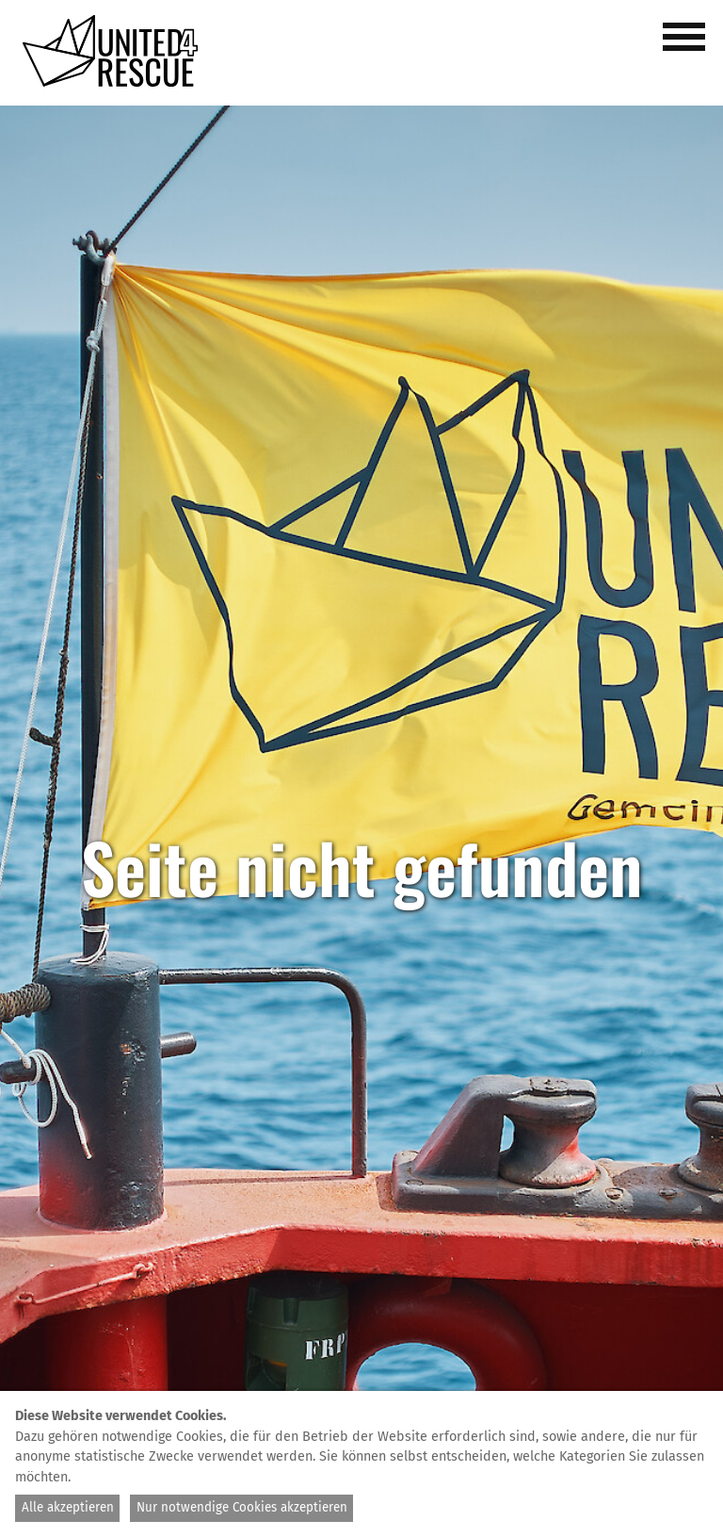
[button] (687, 47)
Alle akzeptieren (68, 1507)
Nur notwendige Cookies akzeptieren (242, 1507)
